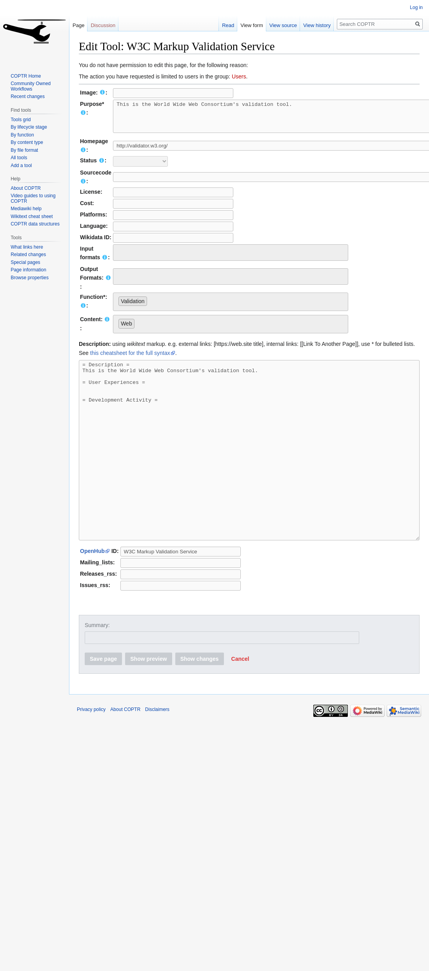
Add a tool (21, 165)
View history (310, 25)
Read (222, 25)
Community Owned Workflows (31, 86)
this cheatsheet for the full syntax (130, 359)
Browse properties (30, 277)
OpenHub (92, 592)
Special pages (25, 262)
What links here (27, 247)
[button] (240, 700)
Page (78, 25)
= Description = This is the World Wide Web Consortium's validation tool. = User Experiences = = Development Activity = (249, 474)
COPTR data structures (35, 224)
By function (22, 135)
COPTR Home (26, 76)
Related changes (28, 254)
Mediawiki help (26, 208)
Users (239, 76)
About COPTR (26, 188)
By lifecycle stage (29, 127)
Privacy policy (91, 750)
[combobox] (230, 258)
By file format (24, 150)
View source (277, 25)
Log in (416, 7)
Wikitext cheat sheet (32, 216)
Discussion (103, 25)
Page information (28, 270)
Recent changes (28, 96)
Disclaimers (157, 750)
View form (245, 25)
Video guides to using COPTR (33, 198)
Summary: (97, 666)
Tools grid (21, 119)
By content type (27, 142)
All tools (19, 157)
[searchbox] (120, 257)
